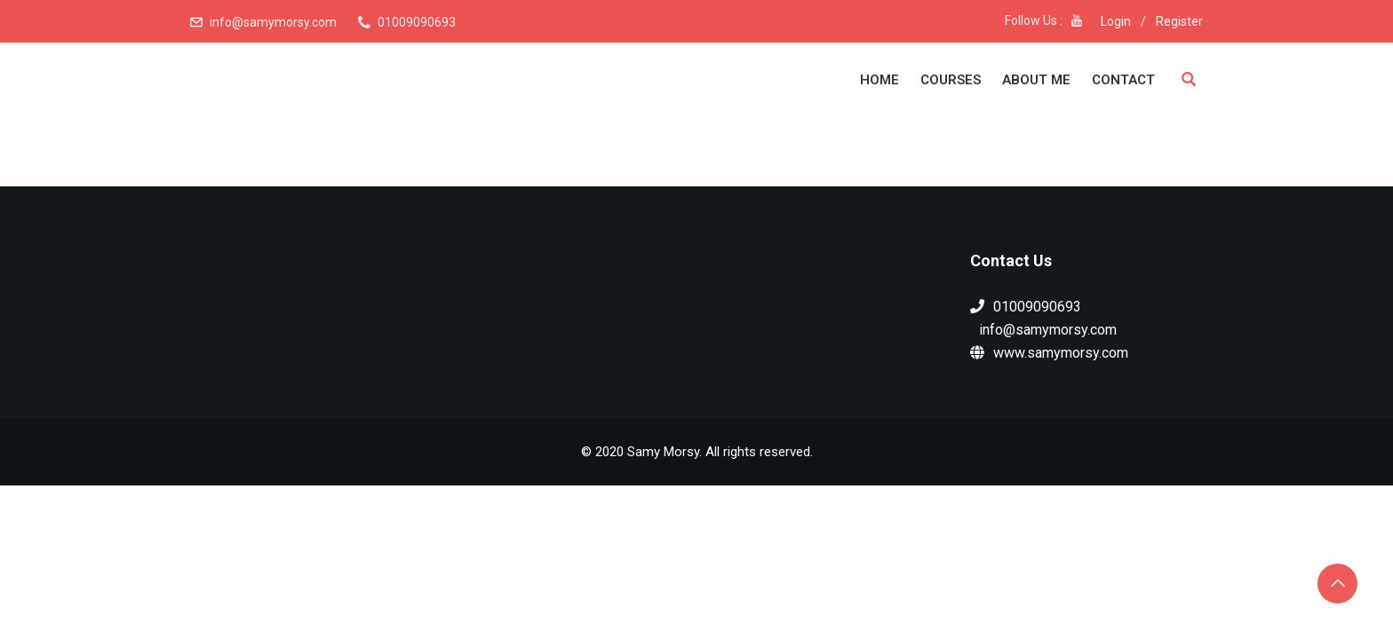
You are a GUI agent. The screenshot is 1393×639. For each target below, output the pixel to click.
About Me (1036, 80)
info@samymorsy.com (273, 22)
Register (1179, 21)
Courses (950, 80)
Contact (1123, 80)
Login (1116, 21)
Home (879, 80)
